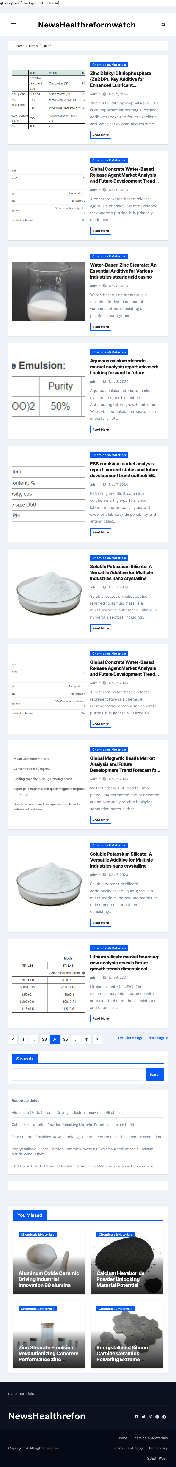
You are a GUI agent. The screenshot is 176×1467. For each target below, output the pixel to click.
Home (122, 1438)
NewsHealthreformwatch (87, 24)
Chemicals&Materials (109, 65)
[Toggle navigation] (13, 24)
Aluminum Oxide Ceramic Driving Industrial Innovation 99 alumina (68, 1112)
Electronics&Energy (127, 1448)
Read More (100, 135)
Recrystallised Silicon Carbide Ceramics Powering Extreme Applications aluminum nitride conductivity (123, 1359)
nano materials (21, 1393)
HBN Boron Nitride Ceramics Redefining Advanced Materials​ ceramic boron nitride (83, 1166)
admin (95, 94)
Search (24, 1058)
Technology (158, 1448)
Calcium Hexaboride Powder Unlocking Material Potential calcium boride (74, 1124)
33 (44, 1039)
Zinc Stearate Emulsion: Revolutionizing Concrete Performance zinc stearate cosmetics (86, 1136)
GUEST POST (157, 1458)
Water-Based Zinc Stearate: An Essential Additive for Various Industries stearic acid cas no (123, 271)
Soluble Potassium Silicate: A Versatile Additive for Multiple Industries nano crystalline (121, 572)
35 (65, 1039)
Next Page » (158, 1037)
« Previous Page (130, 1037)
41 (87, 1039)
